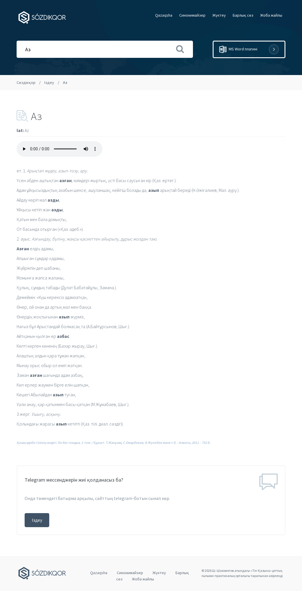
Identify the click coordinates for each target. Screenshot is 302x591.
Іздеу (49, 82)
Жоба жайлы (271, 15)
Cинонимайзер (192, 15)
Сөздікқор (26, 82)
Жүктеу (219, 15)
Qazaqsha (163, 15)
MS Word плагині (249, 49)
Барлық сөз (243, 15)
